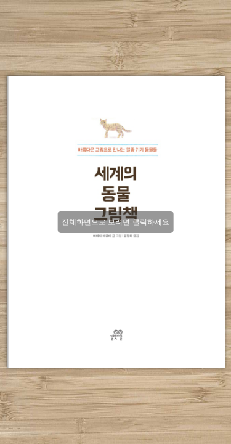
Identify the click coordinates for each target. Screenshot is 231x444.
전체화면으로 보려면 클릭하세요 (115, 222)
